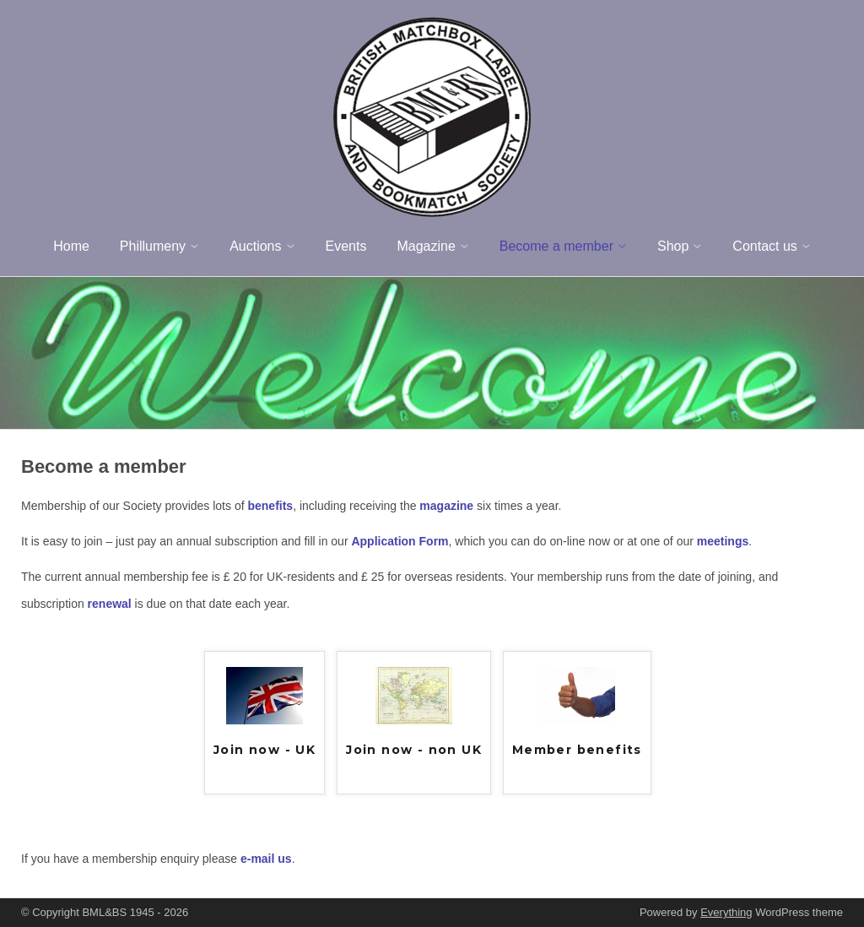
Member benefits (577, 749)
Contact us (764, 246)
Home (71, 246)
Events (346, 246)
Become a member (556, 246)
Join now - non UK (414, 749)
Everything (726, 912)
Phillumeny (153, 246)
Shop (672, 246)
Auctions (255, 246)
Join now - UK (264, 749)
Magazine (426, 246)
